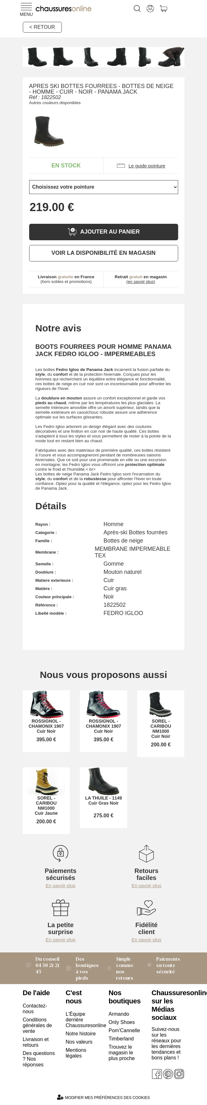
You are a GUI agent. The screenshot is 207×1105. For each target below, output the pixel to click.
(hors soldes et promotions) (66, 279)
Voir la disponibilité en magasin (103, 253)
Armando (119, 1014)
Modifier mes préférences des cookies (103, 1097)
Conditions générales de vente (37, 1025)
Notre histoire (81, 1033)
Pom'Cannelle (124, 1030)
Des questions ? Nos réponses (39, 1059)
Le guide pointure (140, 165)
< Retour (42, 27)
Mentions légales (76, 1052)
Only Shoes (122, 1022)
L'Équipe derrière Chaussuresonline (82, 1019)
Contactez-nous (35, 1008)
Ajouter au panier (103, 232)
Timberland (121, 1038)
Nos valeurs (79, 1042)
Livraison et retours (36, 1042)
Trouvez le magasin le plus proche (122, 1052)
